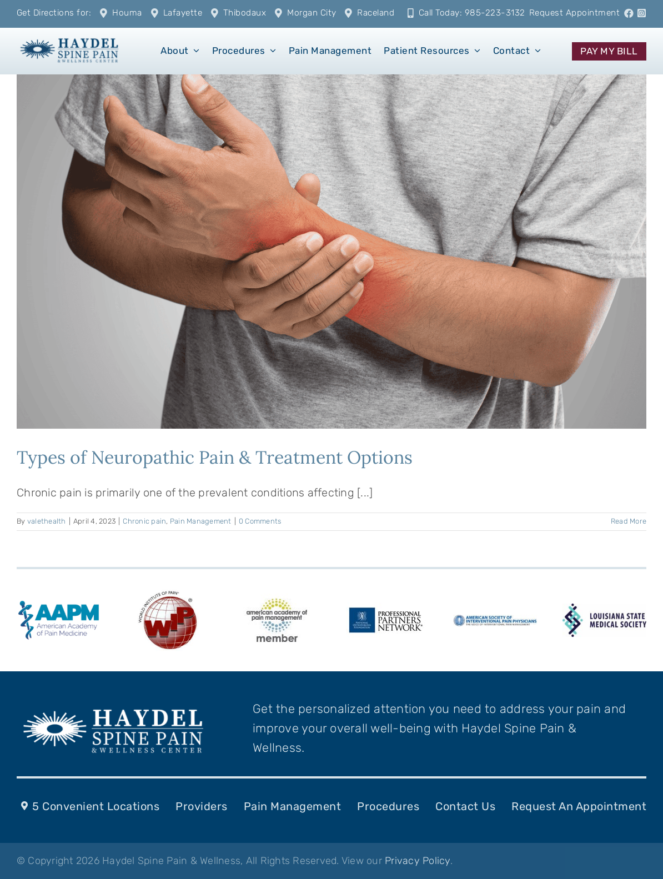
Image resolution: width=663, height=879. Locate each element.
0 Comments (260, 521)
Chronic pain (144, 521)
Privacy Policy (417, 861)
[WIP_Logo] (167, 592)
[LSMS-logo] (604, 609)
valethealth (46, 521)
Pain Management (201, 521)
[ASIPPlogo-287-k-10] (495, 620)
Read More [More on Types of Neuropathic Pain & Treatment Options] (628, 521)
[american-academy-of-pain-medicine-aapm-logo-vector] (59, 602)
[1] (69, 37)
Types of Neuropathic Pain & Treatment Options (215, 457)
